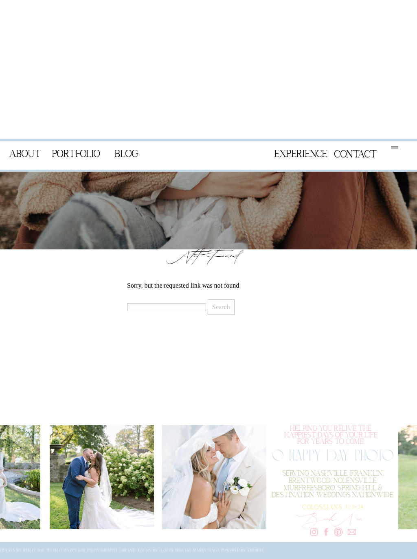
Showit (256, 550)
